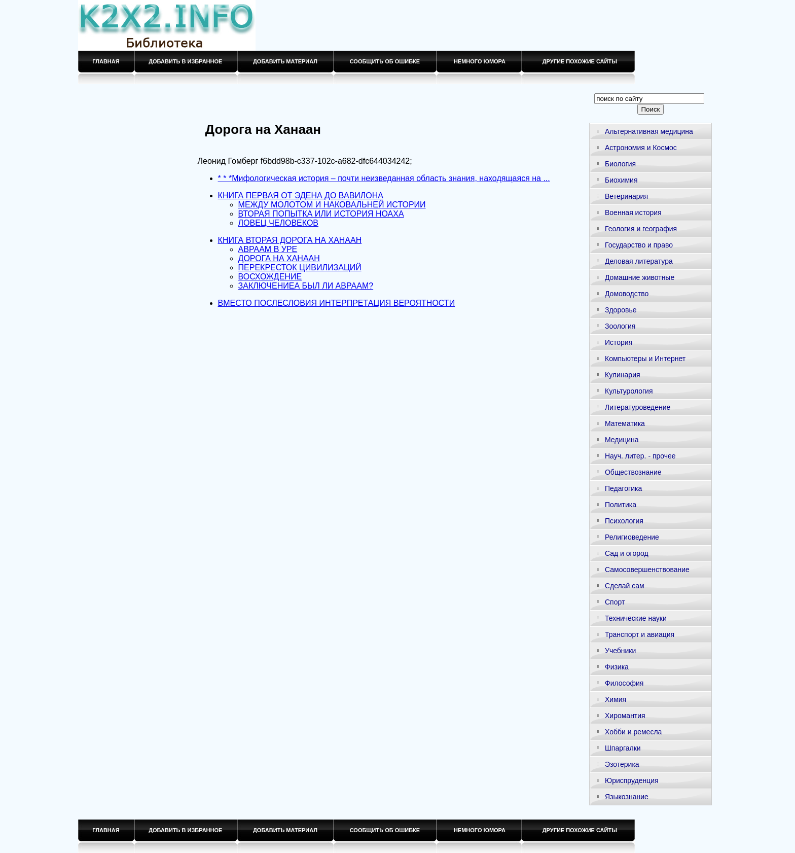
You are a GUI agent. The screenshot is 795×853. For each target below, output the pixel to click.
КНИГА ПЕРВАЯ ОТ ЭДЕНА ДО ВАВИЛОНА (300, 195)
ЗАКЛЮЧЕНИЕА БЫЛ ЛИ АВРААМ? (306, 285)
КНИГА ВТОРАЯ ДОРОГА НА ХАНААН (290, 240)
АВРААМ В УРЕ (268, 249)
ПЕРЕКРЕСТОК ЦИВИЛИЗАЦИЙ (300, 267)
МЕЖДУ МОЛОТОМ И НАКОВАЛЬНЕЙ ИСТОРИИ (332, 204)
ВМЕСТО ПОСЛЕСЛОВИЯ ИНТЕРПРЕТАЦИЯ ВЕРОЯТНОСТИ (336, 303)
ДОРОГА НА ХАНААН (279, 258)
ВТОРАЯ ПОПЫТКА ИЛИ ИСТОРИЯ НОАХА (321, 213)
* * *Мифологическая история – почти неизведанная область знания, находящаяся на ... (384, 178)
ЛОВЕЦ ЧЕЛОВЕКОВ (278, 223)
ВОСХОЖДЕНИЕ (270, 276)
